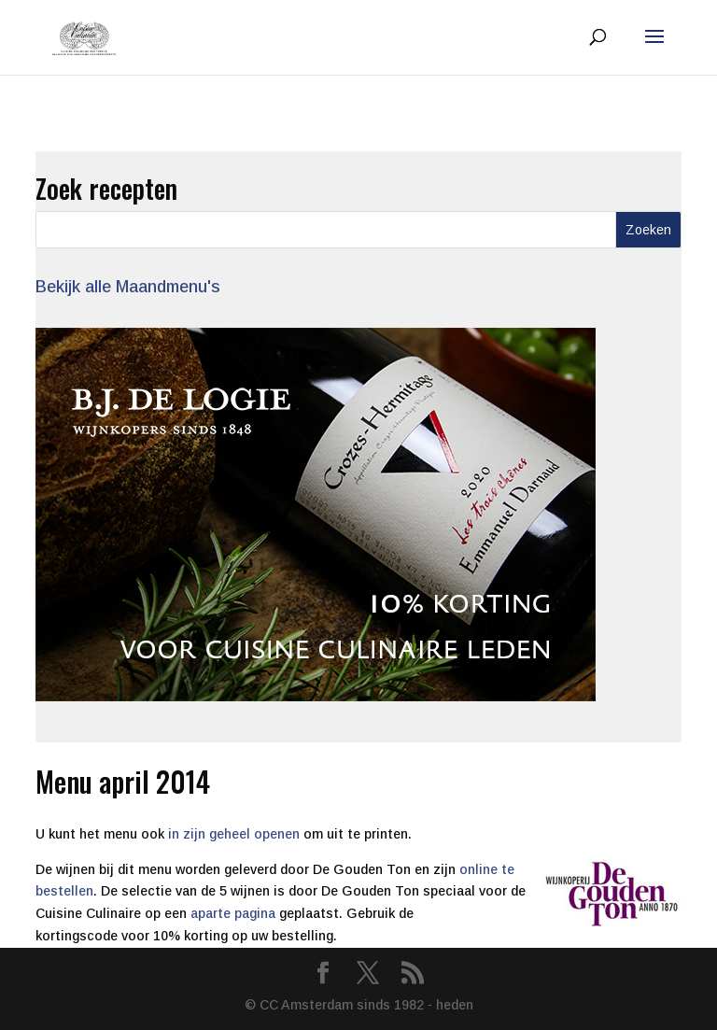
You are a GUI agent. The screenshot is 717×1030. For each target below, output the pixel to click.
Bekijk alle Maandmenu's (127, 286)
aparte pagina (232, 913)
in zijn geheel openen (234, 833)
